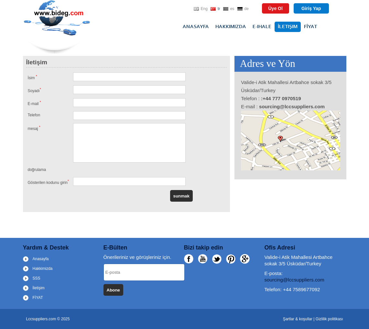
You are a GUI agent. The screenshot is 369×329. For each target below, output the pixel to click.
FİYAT (310, 26)
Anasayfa (196, 26)
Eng (204, 8)
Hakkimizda (230, 26)
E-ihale (262, 26)
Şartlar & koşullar (298, 319)
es (232, 8)
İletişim (288, 26)
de (246, 8)
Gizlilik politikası (329, 319)
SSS (36, 278)
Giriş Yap (311, 8)
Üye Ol (275, 8)
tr (219, 8)
